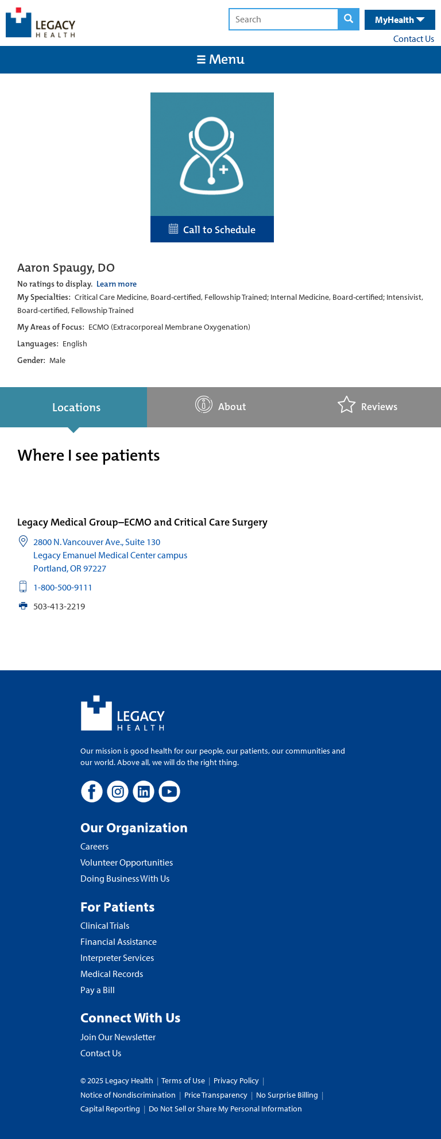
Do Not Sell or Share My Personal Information (225, 1108)
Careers (94, 846)
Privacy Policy (236, 1080)
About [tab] (220, 405)
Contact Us (413, 38)
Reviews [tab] (367, 405)
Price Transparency (215, 1095)
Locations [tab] (76, 407)
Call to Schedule (212, 230)
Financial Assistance (118, 941)
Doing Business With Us (124, 878)
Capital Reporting (110, 1108)
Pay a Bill (97, 989)
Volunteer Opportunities (126, 862)
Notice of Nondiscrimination (128, 1095)
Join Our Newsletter (118, 1037)
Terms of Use (184, 1080)
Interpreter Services (117, 957)
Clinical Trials (104, 925)
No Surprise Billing (287, 1095)
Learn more (116, 284)
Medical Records (111, 973)
